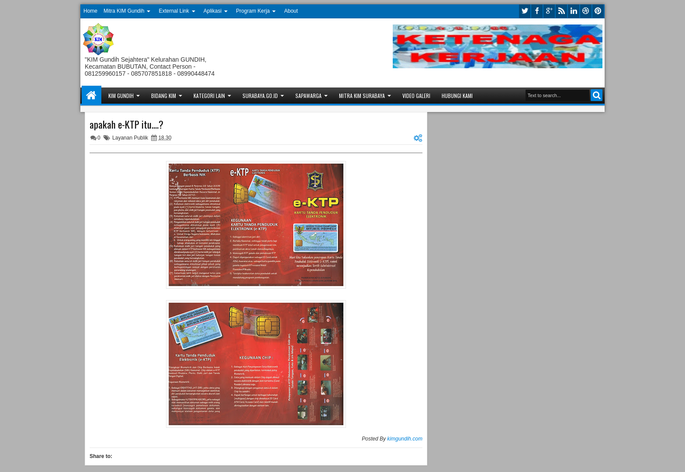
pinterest (598, 11)
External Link (174, 11)
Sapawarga (308, 95)
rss (561, 11)
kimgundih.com (404, 439)
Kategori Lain (209, 95)
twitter (524, 11)
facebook (537, 11)
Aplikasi (212, 11)
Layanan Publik (130, 138)
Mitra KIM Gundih (124, 11)
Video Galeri (416, 95)
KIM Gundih (121, 95)
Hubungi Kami (457, 95)
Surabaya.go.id (260, 95)
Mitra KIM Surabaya (362, 95)
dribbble (586, 11)
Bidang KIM (163, 95)
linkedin (573, 11)
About (291, 11)
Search (596, 95)
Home (90, 11)
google (549, 11)
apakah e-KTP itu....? (126, 124)
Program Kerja (253, 11)
